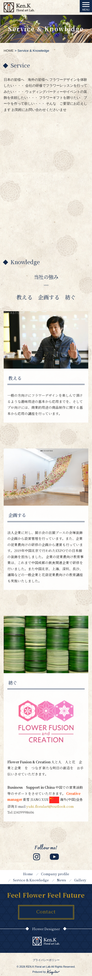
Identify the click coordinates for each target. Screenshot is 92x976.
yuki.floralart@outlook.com (50, 806)
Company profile (55, 873)
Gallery (80, 879)
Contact (46, 911)
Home (28, 873)
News (61, 879)
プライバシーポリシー (46, 960)
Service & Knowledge (31, 879)
